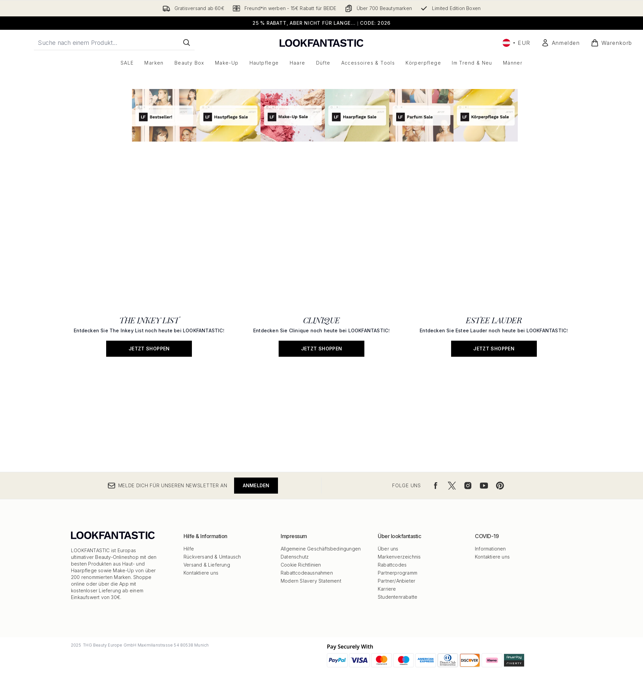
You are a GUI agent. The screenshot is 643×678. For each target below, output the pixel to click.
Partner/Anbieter (396, 581)
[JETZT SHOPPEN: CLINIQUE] (321, 255)
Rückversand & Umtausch (212, 557)
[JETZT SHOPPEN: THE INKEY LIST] (149, 255)
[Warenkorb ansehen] (611, 43)
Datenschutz (295, 557)
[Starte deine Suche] (114, 42)
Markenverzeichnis (399, 557)
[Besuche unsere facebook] (436, 486)
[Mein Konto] (561, 43)
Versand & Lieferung (207, 565)
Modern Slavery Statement (311, 581)
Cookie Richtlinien (301, 565)
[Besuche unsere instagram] (468, 486)
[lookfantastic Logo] (321, 42)
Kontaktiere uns (201, 573)
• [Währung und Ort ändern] (516, 43)
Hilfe (189, 549)
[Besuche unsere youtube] (484, 486)
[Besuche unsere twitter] (452, 486)
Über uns (388, 549)
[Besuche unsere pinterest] (500, 486)
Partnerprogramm (397, 573)
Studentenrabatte (397, 597)
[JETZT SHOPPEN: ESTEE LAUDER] (494, 255)
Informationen (490, 549)
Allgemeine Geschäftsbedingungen (321, 549)
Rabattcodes (392, 565)
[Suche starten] (187, 42)
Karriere (387, 589)
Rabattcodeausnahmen (307, 573)
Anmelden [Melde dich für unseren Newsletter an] (256, 485)
